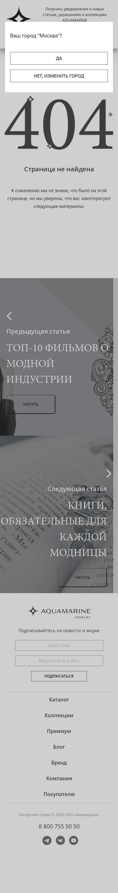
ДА (59, 58)
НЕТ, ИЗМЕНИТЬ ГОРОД (59, 76)
